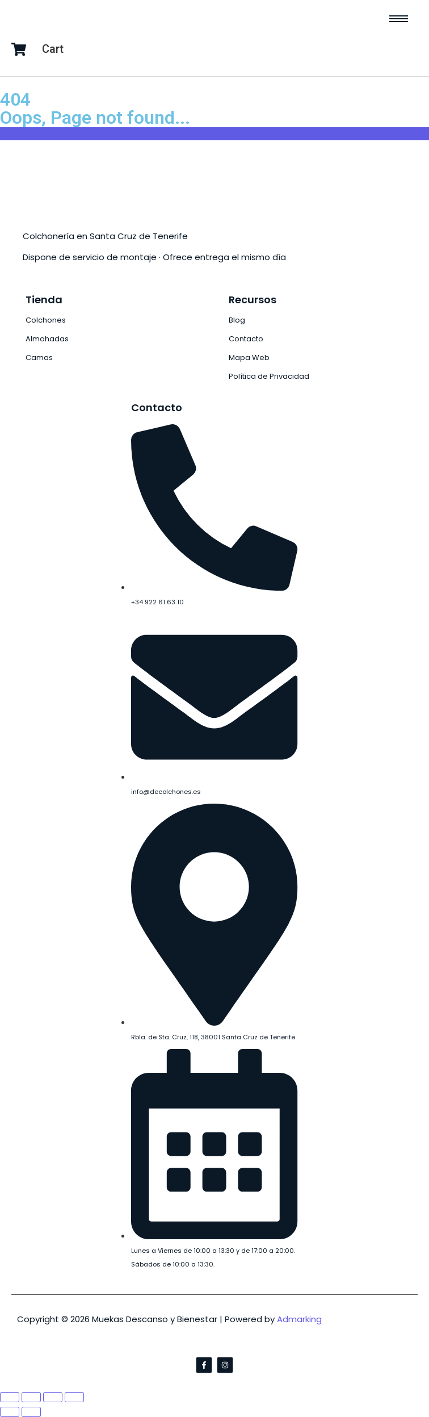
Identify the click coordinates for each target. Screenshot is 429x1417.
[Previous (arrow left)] (9, 1412)
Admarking (299, 1319)
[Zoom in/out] (74, 1397)
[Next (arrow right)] (31, 1412)
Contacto (246, 338)
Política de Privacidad (269, 376)
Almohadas (47, 338)
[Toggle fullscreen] (52, 1397)
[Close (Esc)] (9, 1397)
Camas (39, 357)
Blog (237, 320)
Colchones (46, 320)
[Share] (31, 1397)
